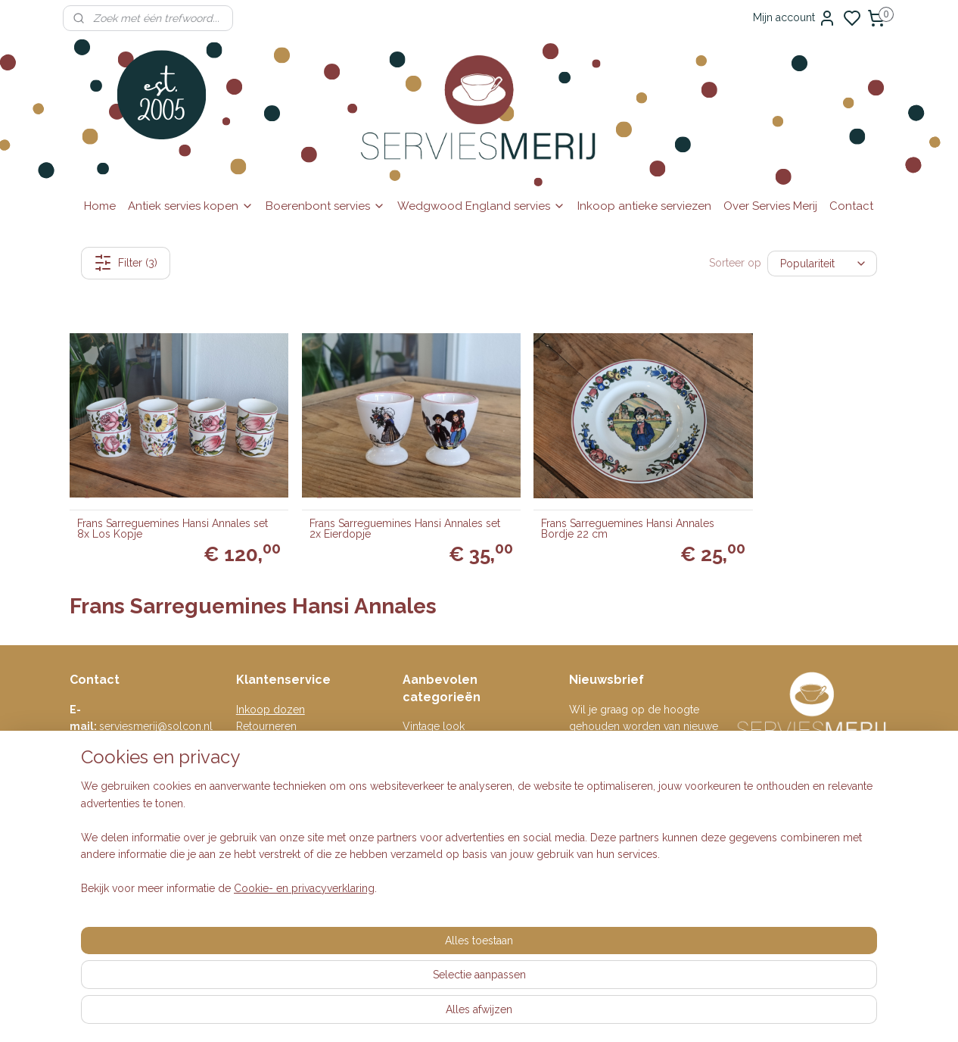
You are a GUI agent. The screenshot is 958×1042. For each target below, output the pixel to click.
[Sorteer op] (822, 263)
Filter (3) (125, 263)
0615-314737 (160, 719)
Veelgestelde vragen (286, 719)
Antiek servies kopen (190, 206)
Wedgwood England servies (481, 206)
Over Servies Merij (770, 206)
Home (100, 206)
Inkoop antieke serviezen (644, 206)
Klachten (257, 770)
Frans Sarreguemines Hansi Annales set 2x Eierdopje (372, 504)
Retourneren (266, 702)
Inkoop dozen (270, 685)
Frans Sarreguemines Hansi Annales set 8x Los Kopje (163, 504)
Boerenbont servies (325, 206)
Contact (851, 206)
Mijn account (794, 18)
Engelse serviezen (447, 719)
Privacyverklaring (277, 753)
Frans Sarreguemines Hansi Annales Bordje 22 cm (580, 504)
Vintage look (434, 702)
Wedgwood (432, 787)
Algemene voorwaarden (295, 736)
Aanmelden (609, 787)
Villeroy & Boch (442, 770)
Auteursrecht (267, 787)
